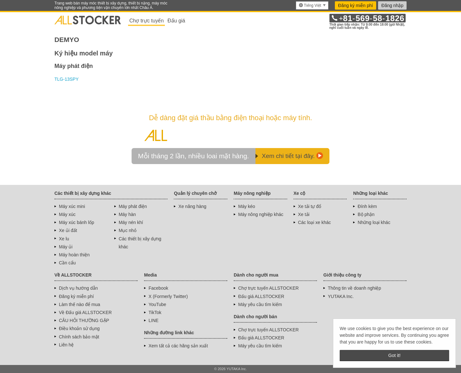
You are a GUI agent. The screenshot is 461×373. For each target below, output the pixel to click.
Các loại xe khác (314, 222)
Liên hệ (66, 344)
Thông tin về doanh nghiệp (354, 288)
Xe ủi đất (68, 230)
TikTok (155, 312)
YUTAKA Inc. (341, 296)
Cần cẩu (67, 262)
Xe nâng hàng (192, 206)
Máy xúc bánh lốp (76, 222)
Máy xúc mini (72, 206)
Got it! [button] (394, 355)
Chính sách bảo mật (79, 336)
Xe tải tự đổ (309, 206)
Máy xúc (67, 214)
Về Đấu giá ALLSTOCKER (85, 312)
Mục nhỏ (127, 230)
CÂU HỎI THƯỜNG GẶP (84, 320)
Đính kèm (367, 206)
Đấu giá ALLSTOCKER (261, 296)
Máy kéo (246, 206)
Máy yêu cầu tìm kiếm (260, 304)
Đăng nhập (392, 5)
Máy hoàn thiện (74, 254)
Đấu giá (176, 20)
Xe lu (64, 238)
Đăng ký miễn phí (355, 5)
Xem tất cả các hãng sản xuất (178, 345)
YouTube (157, 304)
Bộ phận (366, 214)
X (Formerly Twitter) (168, 296)
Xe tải (304, 214)
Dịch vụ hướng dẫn (78, 288)
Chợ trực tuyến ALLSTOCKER (268, 288)
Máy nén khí (131, 222)
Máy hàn (127, 214)
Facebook (158, 288)
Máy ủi (65, 246)
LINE (153, 320)
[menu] (312, 5)
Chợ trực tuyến (146, 20)
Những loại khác (374, 222)
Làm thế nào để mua (79, 304)
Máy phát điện (133, 206)
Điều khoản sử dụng (79, 328)
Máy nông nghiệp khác (260, 214)
